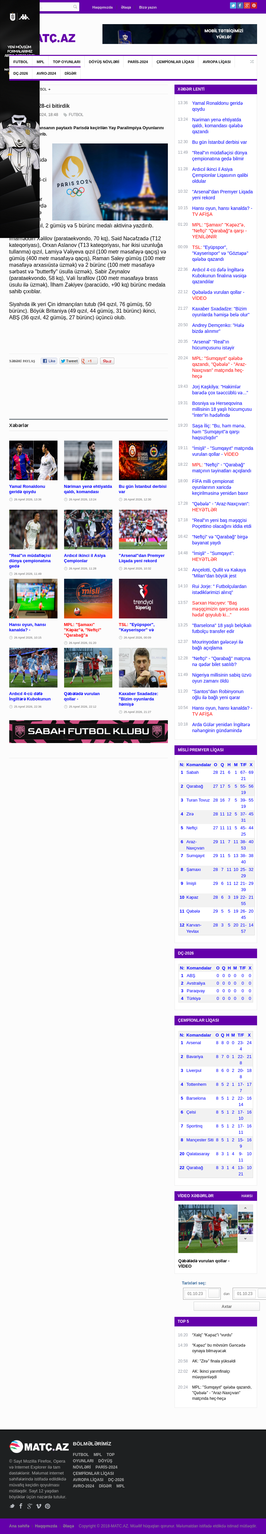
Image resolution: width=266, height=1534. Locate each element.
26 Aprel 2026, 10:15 (28, 637)
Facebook (240, 5)
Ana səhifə (19, 1526)
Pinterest (254, 5)
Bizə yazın (148, 7)
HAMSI (247, 1196)
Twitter (233, 5)
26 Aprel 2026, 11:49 (28, 573)
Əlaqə (126, 7)
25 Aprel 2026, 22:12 (82, 706)
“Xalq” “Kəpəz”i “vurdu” (212, 1335)
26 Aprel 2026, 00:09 (137, 637)
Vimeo (39, 1506)
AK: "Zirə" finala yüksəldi (214, 1361)
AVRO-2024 (46, 73)
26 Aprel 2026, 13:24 (82, 499)
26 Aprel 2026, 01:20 (82, 643)
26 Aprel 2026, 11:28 (82, 568)
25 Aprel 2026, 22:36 (28, 706)
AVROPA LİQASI (217, 62)
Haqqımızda (103, 7)
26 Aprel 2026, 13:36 (28, 499)
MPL (40, 62)
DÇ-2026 (21, 73)
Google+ (247, 5)
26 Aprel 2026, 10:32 (137, 568)
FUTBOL (21, 62)
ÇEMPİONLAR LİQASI (175, 62)
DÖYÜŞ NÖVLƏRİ (104, 62)
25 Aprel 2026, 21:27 (137, 712)
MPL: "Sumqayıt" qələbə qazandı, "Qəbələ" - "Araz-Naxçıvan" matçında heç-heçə (222, 1393)
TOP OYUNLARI (66, 62)
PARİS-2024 (138, 62)
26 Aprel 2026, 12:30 (137, 499)
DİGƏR (71, 73)
